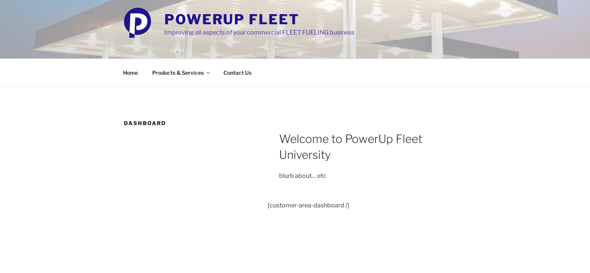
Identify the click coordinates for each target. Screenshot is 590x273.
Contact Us (237, 72)
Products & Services (181, 72)
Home (130, 72)
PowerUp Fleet (231, 19)
